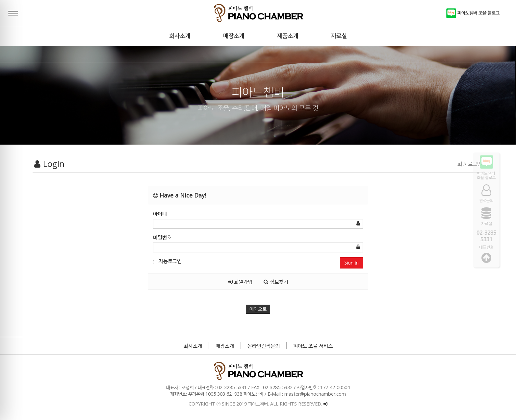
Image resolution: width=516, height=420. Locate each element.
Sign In (351, 263)
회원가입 (240, 281)
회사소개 (193, 345)
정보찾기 (276, 281)
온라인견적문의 (263, 345)
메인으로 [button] (258, 309)
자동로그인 (167, 261)
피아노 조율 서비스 (313, 345)
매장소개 (225, 345)
